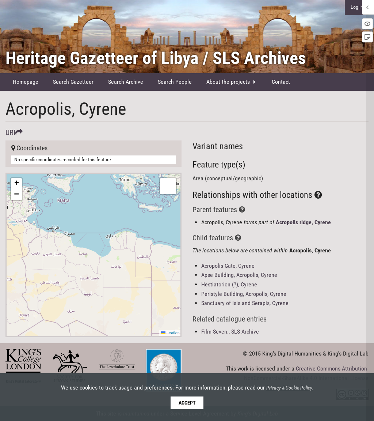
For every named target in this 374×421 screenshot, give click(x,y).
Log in (357, 7)
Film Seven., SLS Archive (230, 331)
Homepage (25, 81)
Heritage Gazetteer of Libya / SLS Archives (155, 58)
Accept (187, 403)
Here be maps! (93, 254)
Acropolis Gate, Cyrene (228, 265)
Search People (175, 81)
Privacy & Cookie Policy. (289, 388)
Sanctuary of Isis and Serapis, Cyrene (245, 303)
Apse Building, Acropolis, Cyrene (239, 274)
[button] (16, 183)
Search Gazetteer (73, 81)
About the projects (228, 81)
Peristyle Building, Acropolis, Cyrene (243, 293)
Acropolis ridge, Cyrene (303, 222)
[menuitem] (25, 82)
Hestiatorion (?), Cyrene (229, 284)
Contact (281, 81)
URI (14, 132)
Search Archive (125, 81)
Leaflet (170, 333)
